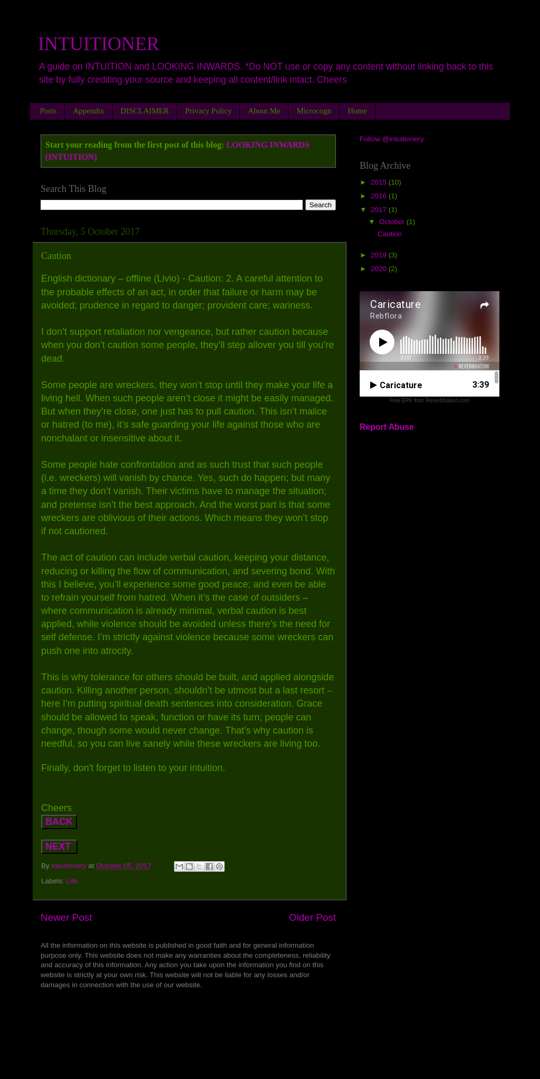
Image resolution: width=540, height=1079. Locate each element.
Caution (390, 234)
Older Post (312, 917)
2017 (380, 210)
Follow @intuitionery (392, 139)
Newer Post (66, 917)
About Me (264, 111)
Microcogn (313, 111)
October (393, 222)
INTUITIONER (98, 43)
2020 (380, 269)
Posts (48, 111)
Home (357, 111)
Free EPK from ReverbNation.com (430, 400)
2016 (380, 196)
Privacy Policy (208, 111)
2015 (380, 182)
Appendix (88, 111)
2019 (380, 255)
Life (72, 881)
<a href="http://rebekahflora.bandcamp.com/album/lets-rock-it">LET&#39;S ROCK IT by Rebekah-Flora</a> (188, 1017)
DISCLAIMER (145, 111)
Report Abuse (387, 426)
